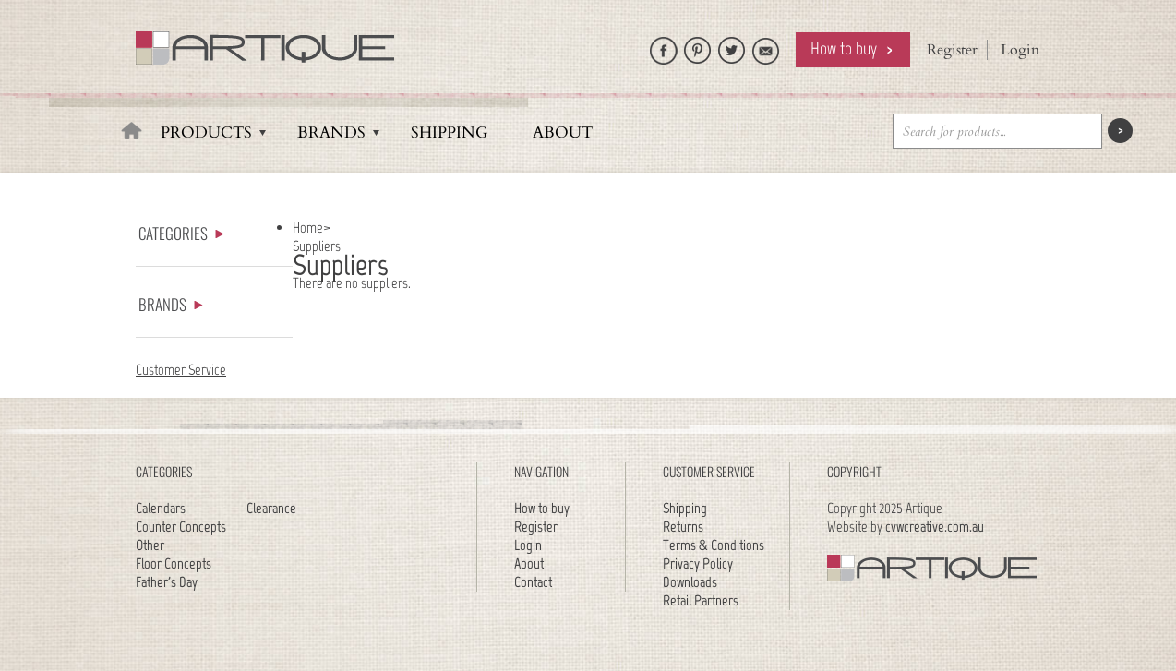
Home (308, 227)
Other (150, 545)
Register (952, 50)
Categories (181, 233)
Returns (683, 526)
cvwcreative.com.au (934, 526)
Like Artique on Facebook (664, 46)
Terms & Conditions (713, 545)
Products (206, 132)
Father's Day (167, 582)
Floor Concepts (173, 563)
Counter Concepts (181, 526)
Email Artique (766, 46)
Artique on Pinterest (698, 46)
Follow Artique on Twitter (732, 46)
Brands (331, 132)
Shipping (449, 132)
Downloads (690, 582)
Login (1020, 50)
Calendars (161, 508)
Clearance (271, 508)
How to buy (843, 48)
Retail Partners (700, 600)
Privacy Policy (698, 563)
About (563, 132)
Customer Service (181, 369)
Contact (533, 582)
